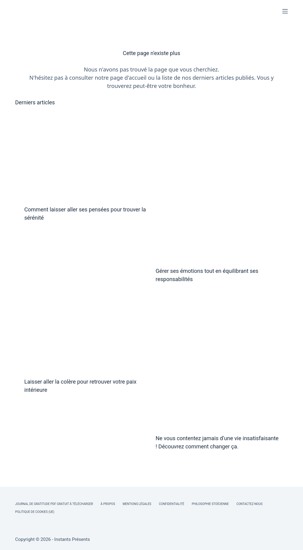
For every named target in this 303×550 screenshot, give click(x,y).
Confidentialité (171, 504)
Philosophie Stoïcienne (210, 504)
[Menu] (285, 11)
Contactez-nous (249, 504)
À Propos (107, 504)
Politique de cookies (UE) (35, 511)
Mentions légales (137, 504)
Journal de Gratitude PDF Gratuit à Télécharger (54, 504)
